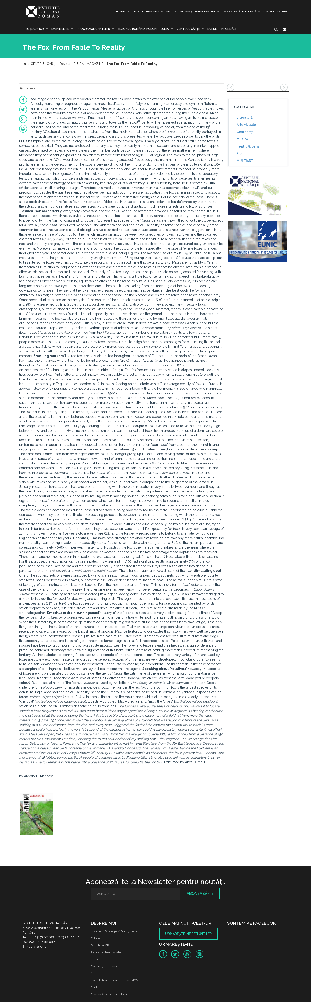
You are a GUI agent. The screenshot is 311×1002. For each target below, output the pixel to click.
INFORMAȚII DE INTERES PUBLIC (198, 11)
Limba (120, 11)
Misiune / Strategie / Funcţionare (114, 931)
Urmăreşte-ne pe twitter (188, 934)
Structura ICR (100, 945)
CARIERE (282, 11)
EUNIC (165, 29)
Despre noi (153, 11)
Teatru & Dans (248, 146)
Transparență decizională (239, 11)
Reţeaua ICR (35, 29)
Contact (268, 11)
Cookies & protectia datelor (109, 994)
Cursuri (138, 11)
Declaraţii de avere (104, 966)
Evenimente (60, 29)
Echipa (95, 938)
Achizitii (96, 973)
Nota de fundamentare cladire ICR (114, 980)
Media (169, 11)
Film (240, 154)
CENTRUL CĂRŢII (188, 29)
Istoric (95, 959)
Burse (212, 29)
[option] (36, 814)
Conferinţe (245, 132)
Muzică (242, 139)
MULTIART (245, 161)
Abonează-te (200, 893)
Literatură (245, 117)
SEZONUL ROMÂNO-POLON (137, 29)
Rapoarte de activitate (106, 952)
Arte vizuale (246, 125)
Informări (228, 29)
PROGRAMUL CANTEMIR (93, 29)
